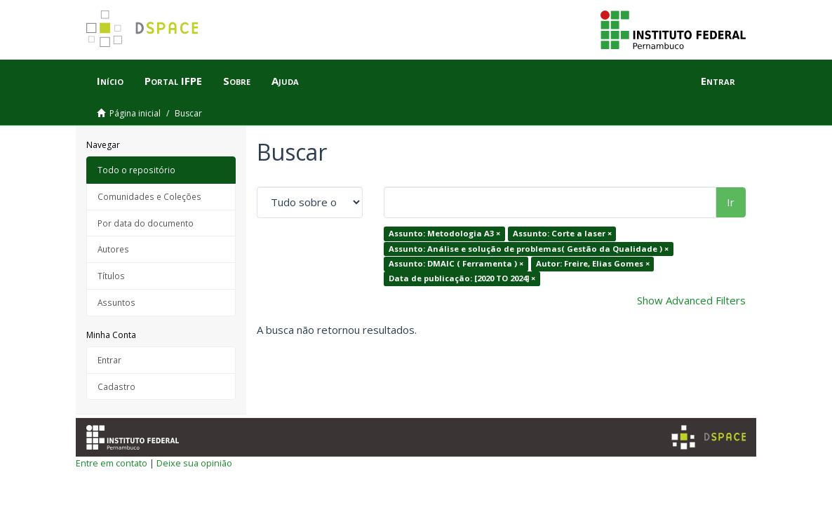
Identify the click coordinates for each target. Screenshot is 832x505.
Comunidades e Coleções (149, 196)
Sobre (236, 81)
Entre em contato (111, 463)
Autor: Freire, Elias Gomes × (593, 263)
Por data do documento (146, 223)
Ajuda (285, 81)
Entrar (109, 359)
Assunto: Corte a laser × (562, 233)
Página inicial (135, 113)
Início (110, 81)
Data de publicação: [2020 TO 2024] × (462, 279)
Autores (113, 249)
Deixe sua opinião (194, 463)
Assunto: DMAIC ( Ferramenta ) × (456, 263)
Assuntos (116, 302)
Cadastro (116, 386)
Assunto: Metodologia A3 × (444, 233)
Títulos (111, 275)
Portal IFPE (173, 81)
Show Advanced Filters (691, 300)
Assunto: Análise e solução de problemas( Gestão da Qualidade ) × (529, 248)
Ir (730, 202)
